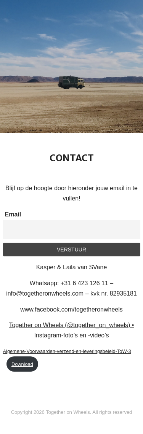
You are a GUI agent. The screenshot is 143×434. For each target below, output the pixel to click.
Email (13, 214)
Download (22, 364)
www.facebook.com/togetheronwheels (71, 309)
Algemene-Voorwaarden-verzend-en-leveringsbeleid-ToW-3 (67, 351)
